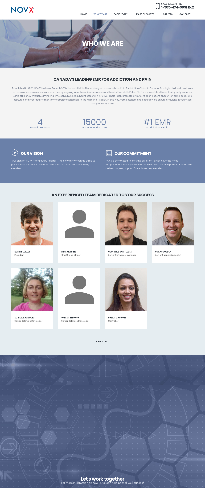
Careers (168, 14)
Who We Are (100, 14)
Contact (185, 14)
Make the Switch (146, 14)
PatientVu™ (120, 14)
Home (83, 14)
